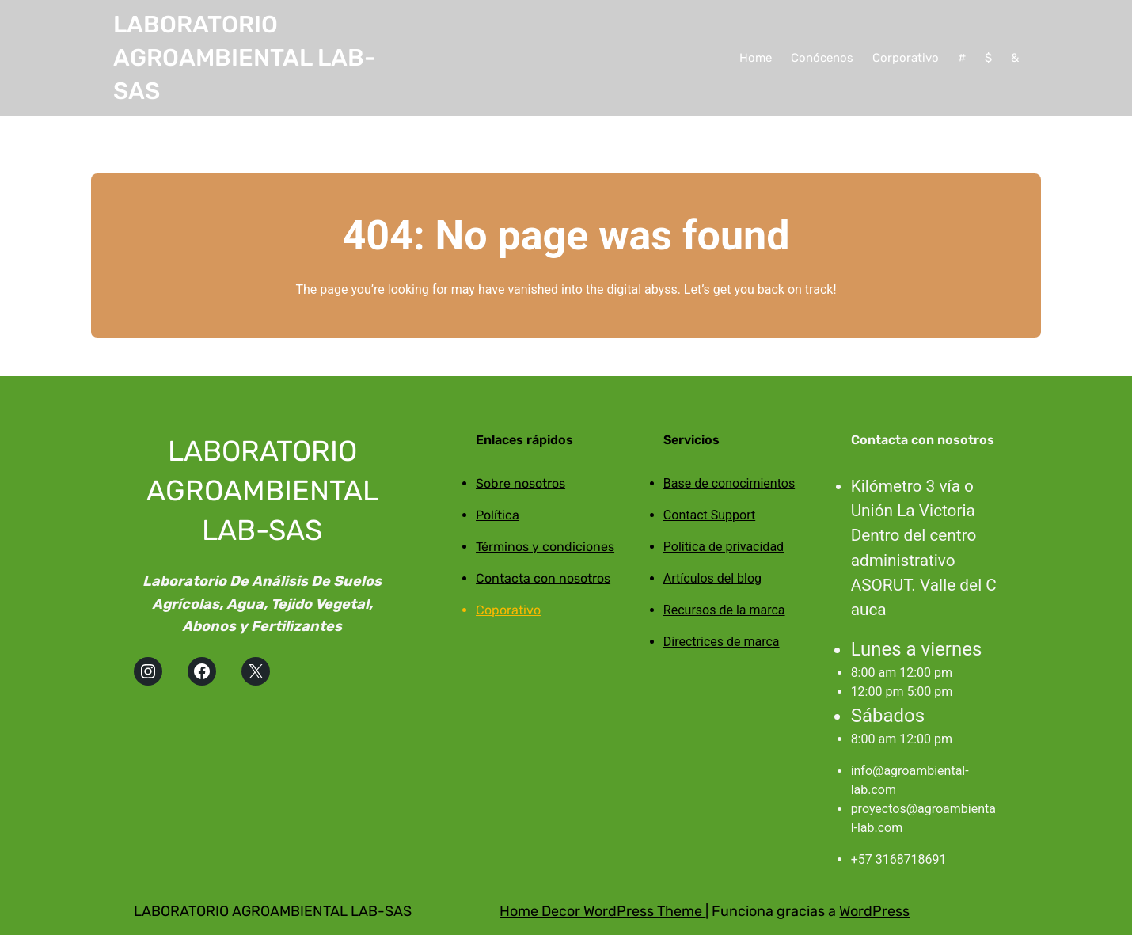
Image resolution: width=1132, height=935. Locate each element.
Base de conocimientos (729, 483)
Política (497, 515)
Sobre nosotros (520, 483)
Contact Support (709, 515)
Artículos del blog (712, 578)
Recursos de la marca (724, 610)
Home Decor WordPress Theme (602, 911)
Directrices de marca (721, 641)
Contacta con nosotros (543, 578)
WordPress (874, 911)
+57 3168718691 (899, 859)
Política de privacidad (723, 546)
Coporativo (508, 610)
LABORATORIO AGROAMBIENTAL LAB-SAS (244, 57)
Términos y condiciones (545, 546)
